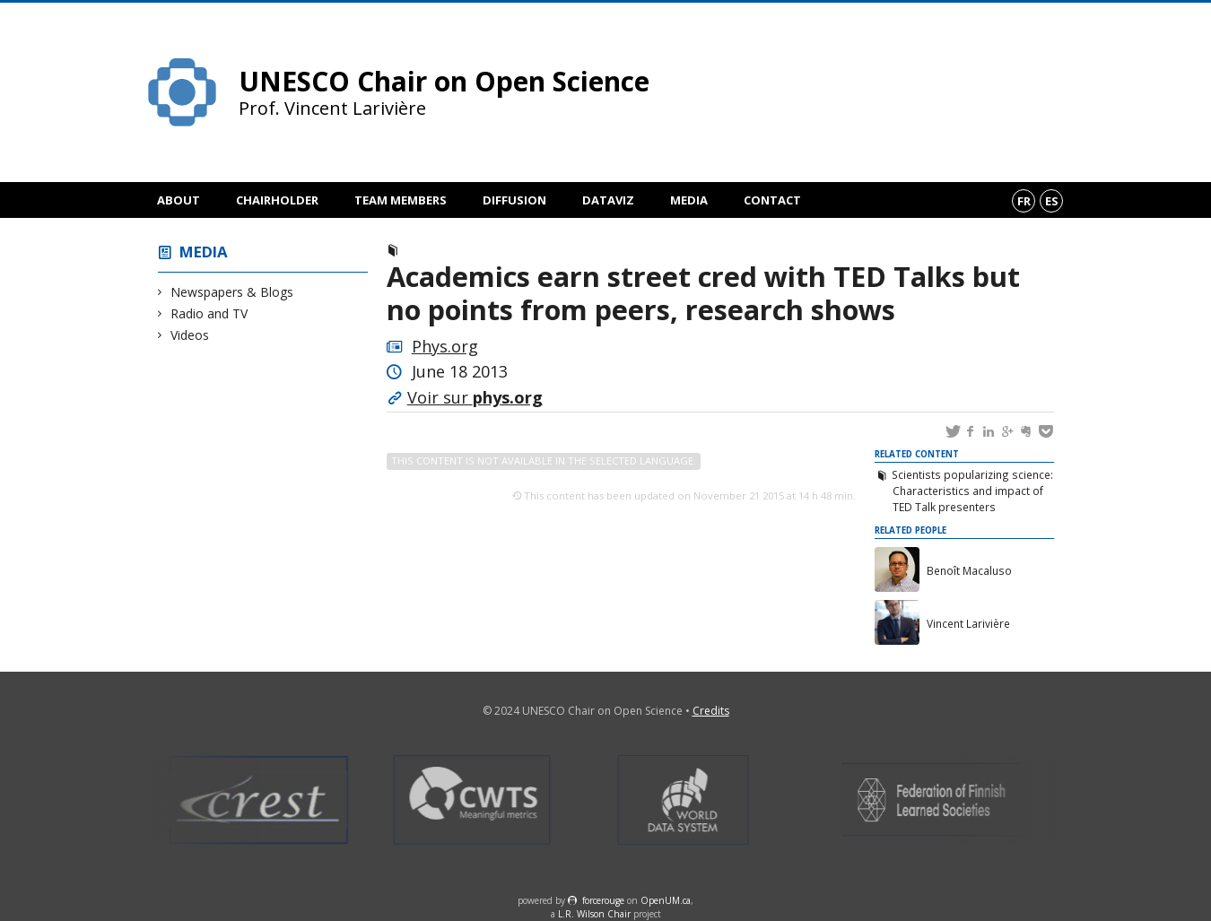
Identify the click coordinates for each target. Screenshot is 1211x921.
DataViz (608, 200)
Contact (772, 200)
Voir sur (475, 397)
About (178, 200)
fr (1024, 201)
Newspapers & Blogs (232, 291)
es (1052, 201)
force (603, 900)
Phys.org (445, 346)
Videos (190, 334)
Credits (711, 710)
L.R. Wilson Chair (594, 914)
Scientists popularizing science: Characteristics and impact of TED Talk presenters (972, 490)
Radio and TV (209, 313)
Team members (400, 200)
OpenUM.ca (665, 900)
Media (689, 200)
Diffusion (514, 200)
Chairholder (277, 200)
